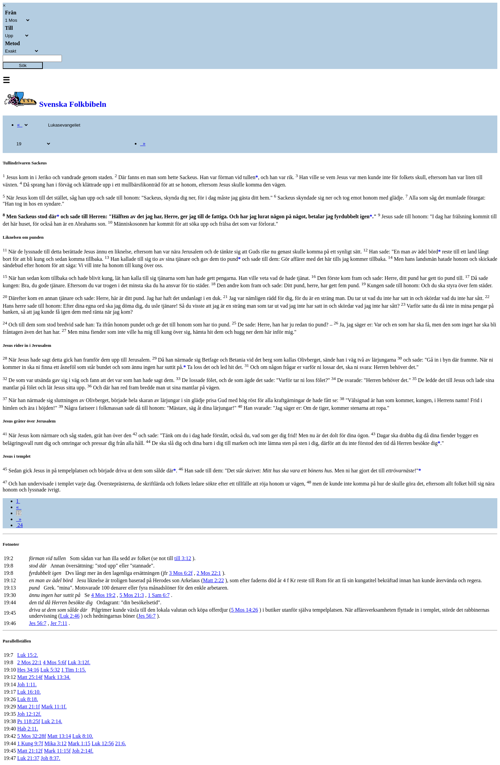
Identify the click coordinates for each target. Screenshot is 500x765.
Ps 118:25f (28, 721)
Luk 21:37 (28, 758)
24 (19, 525)
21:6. (120, 743)
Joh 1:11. (26, 684)
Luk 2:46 (70, 616)
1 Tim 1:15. (73, 670)
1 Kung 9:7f (30, 743)
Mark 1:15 (79, 743)
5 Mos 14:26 (244, 610)
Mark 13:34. (57, 677)
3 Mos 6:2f (180, 573)
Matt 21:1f (28, 706)
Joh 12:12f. (29, 714)
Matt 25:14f (29, 677)
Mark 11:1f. (54, 706)
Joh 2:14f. (82, 751)
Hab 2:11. (27, 729)
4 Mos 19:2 (103, 595)
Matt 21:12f (29, 751)
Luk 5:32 (50, 670)
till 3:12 (182, 558)
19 (18, 513)
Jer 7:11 (59, 623)
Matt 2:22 (213, 580)
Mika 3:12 (55, 743)
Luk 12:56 (103, 743)
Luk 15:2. (27, 655)
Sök (23, 65)
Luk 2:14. (51, 721)
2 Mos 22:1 (209, 573)
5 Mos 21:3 (131, 595)
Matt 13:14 (59, 736)
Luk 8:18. (27, 699)
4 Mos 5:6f (54, 662)
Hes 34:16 (28, 670)
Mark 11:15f (57, 751)
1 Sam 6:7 (159, 595)
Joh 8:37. (51, 758)
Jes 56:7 (147, 616)
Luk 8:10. (82, 736)
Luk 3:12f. (79, 662)
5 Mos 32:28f (31, 736)
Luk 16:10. (28, 692)
